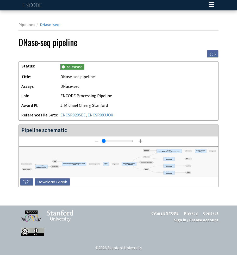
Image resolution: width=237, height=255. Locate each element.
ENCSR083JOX (100, 115)
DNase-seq (49, 25)
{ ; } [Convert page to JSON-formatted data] (213, 54)
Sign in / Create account (196, 220)
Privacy (191, 213)
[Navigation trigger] (211, 5)
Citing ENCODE (165, 213)
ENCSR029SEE (73, 115)
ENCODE (32, 5)
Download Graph (52, 182)
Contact (211, 213)
